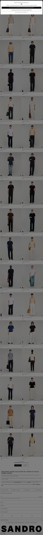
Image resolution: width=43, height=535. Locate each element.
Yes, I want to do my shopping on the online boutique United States (21, 7)
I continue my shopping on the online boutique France (21, 10)
